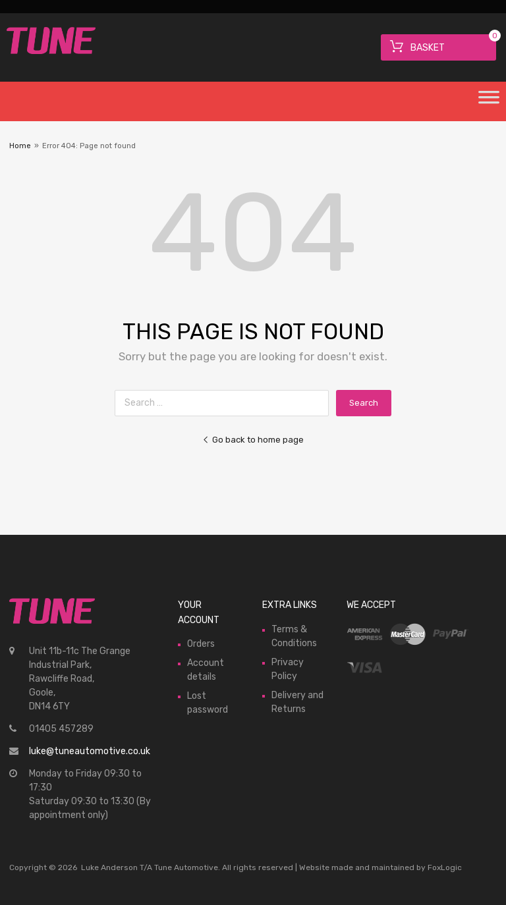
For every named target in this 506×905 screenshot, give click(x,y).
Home (20, 146)
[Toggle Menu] (488, 101)
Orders (201, 643)
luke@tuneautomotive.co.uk (89, 751)
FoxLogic (445, 867)
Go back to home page (253, 440)
